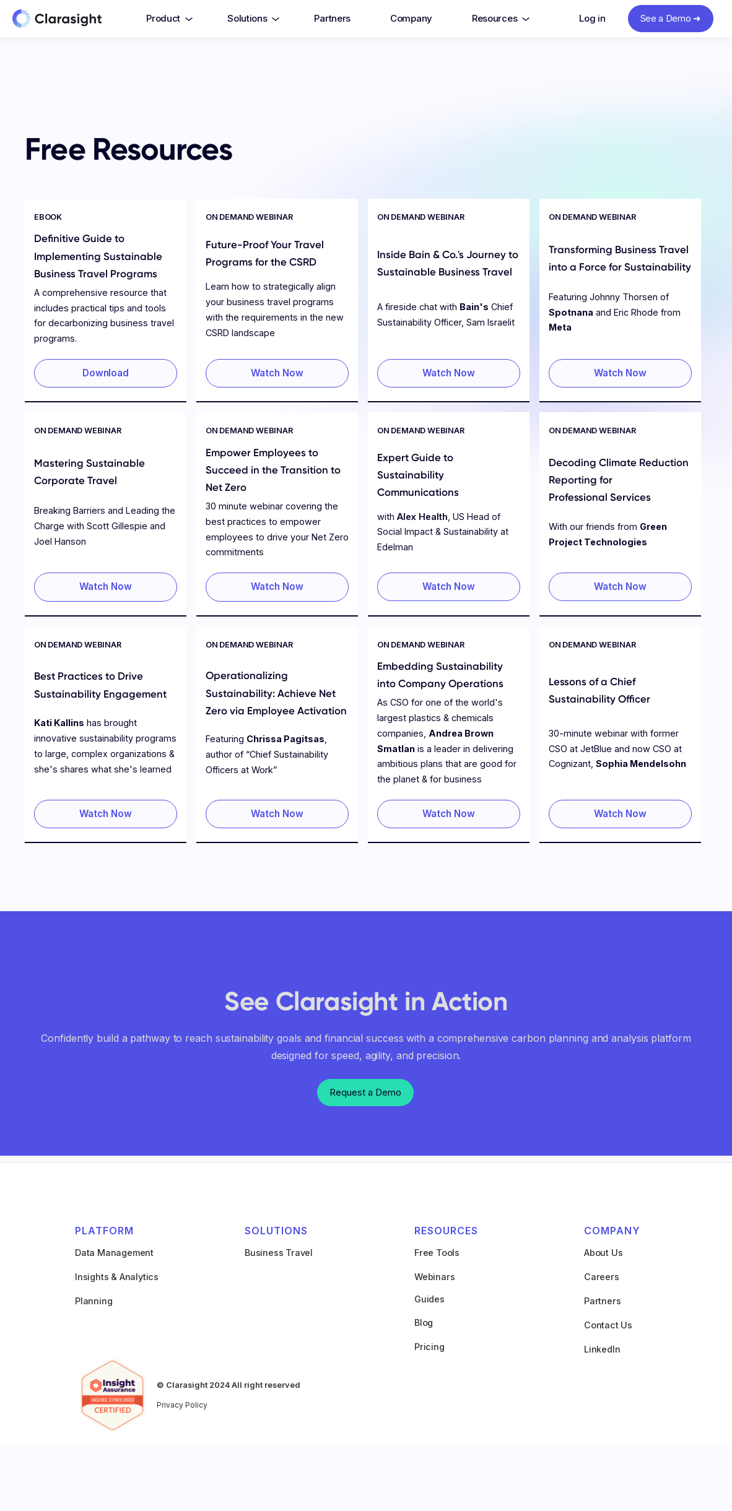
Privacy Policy (182, 1404)
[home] (69, 20)
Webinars (434, 1276)
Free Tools (437, 1252)
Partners (332, 18)
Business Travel (279, 1252)
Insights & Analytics (117, 1276)
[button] (167, 18)
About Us (603, 1252)
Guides (429, 1299)
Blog (423, 1322)
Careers (601, 1276)
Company (411, 18)
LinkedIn (602, 1349)
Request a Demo (365, 1092)
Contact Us (608, 1325)
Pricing (429, 1346)
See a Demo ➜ (670, 18)
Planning (93, 1301)
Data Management (114, 1252)
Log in (592, 18)
